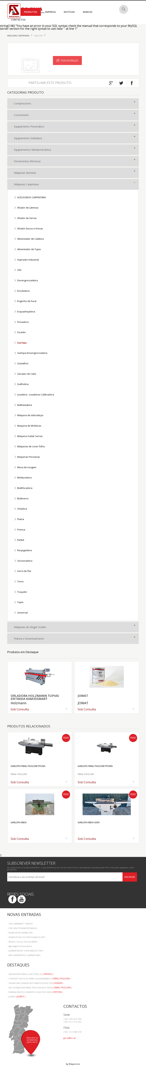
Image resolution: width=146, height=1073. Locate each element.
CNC (18, 270)
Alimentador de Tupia (27, 249)
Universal (21, 612)
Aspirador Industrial (26, 260)
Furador (20, 332)
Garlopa (38, 35)
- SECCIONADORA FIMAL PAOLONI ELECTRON (39, 987)
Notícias (69, 12)
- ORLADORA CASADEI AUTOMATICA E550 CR (35, 983)
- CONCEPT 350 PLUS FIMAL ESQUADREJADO (38, 978)
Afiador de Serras (25, 218)
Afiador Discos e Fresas (28, 228)
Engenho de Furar (25, 301)
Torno (19, 581)
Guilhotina (21, 384)
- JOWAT (16, 996)
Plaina (19, 519)
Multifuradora (23, 488)
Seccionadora (23, 561)
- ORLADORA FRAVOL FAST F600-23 (30, 974)
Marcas (87, 12)
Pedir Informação (67, 60)
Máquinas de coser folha (29, 446)
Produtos (30, 12)
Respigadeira (23, 550)
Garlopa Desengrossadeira (30, 353)
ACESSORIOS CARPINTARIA (30, 197)
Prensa (19, 529)
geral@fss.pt (69, 1038)
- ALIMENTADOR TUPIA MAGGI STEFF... (26, 950)
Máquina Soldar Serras (28, 436)
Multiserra (21, 498)
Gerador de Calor (25, 374)
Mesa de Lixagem (25, 467)
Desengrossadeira (26, 280)
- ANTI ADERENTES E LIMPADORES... (24, 955)
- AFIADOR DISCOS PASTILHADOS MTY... (27, 937)
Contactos (18, 19)
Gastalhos (21, 363)
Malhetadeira (23, 405)
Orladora (20, 509)
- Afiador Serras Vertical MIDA (22, 941)
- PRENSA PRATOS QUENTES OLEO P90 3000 (34, 992)
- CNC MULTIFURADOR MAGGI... (22, 928)
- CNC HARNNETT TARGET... (20, 923)
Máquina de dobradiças (28, 415)
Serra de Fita (22, 571)
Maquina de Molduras (27, 426)
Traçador (20, 592)
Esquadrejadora (24, 311)
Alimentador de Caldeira (29, 239)
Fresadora (21, 322)
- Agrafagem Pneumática (19, 946)
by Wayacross (73, 1064)
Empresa (50, 12)
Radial (19, 540)
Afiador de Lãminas (26, 208)
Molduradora (23, 477)
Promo (66, 738)
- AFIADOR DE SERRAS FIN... (20, 932)
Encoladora (22, 291)
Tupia (18, 602)
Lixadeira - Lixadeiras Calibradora (34, 394)
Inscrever (129, 877)
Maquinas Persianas (27, 457)
